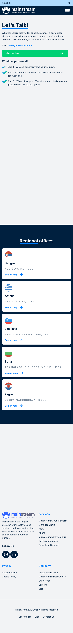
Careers (43, 584)
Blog (41, 588)
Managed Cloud (47, 524)
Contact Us (48, 616)
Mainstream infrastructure (52, 576)
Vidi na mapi (11, 373)
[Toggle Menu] (67, 10)
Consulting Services (49, 545)
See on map (11, 274)
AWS (41, 528)
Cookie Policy (9, 576)
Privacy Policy (9, 572)
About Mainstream (48, 572)
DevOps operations (48, 541)
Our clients (44, 580)
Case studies (25, 616)
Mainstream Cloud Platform (53, 520)
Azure (42, 533)
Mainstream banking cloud (52, 537)
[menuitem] (3, 3)
